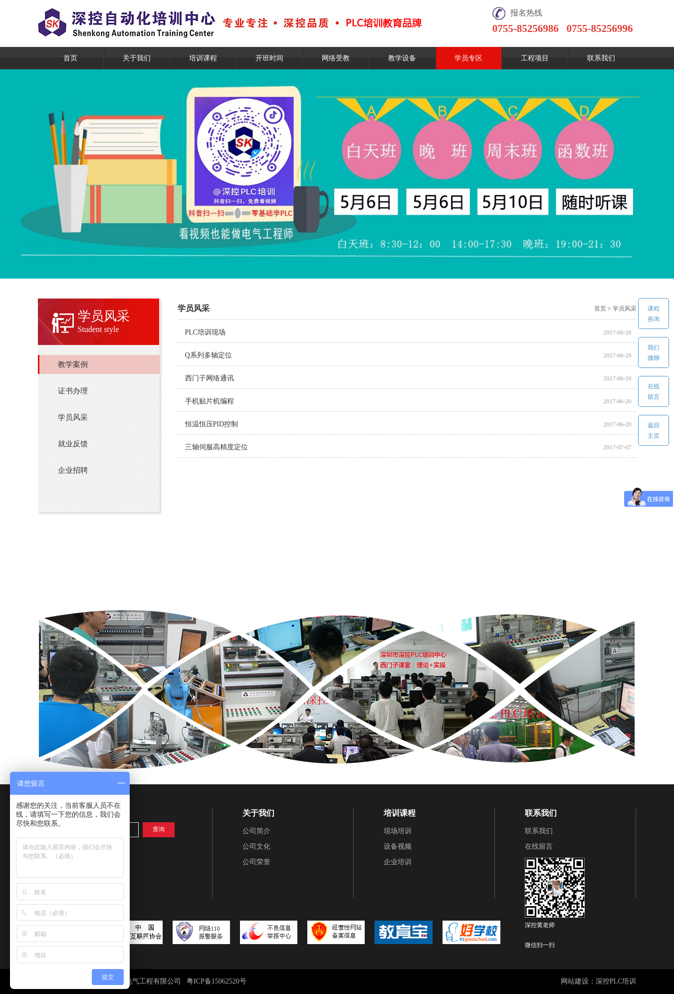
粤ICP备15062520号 (216, 981)
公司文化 (256, 846)
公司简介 (256, 831)
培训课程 (203, 58)
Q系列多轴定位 (208, 355)
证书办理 (73, 391)
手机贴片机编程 (209, 401)
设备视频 (398, 846)
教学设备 (402, 58)
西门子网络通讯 (209, 378)
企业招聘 (73, 470)
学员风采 (73, 417)
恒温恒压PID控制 (211, 424)
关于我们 (137, 58)
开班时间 (269, 58)
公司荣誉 (256, 862)
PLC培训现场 (205, 332)
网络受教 (336, 58)
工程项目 (535, 58)
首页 (70, 58)
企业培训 (398, 862)
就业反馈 (73, 444)
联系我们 (601, 58)
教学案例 (73, 364)
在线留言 (539, 846)
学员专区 (468, 58)
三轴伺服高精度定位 (216, 447)
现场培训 (398, 831)
